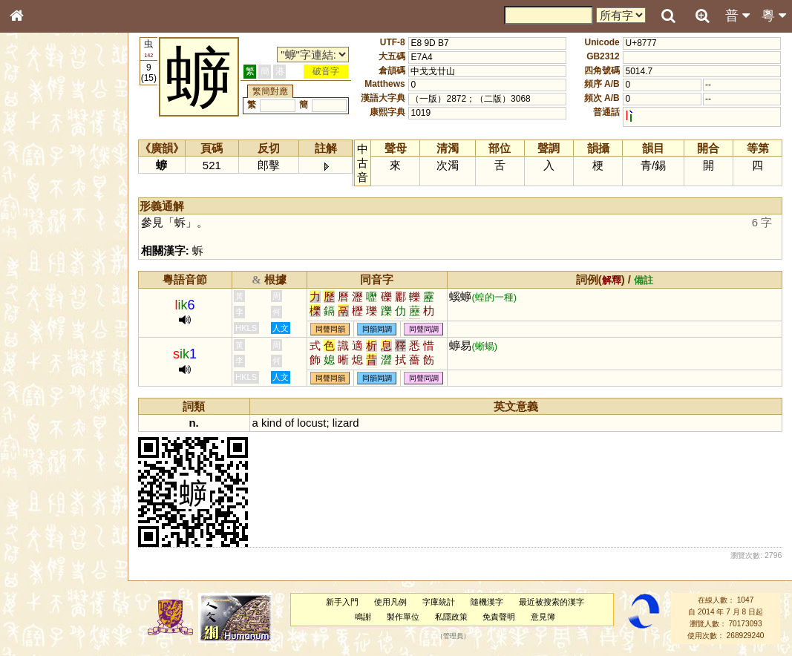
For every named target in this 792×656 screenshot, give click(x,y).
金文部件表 (41, 239)
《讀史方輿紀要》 (54, 470)
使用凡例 (390, 601)
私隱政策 (451, 616)
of (289, 422)
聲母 (30, 390)
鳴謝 (363, 616)
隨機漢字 (487, 601)
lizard (346, 422)
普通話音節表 (45, 403)
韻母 (50, 390)
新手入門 (342, 601)
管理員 (453, 636)
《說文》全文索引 (54, 456)
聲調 (70, 390)
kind (271, 422)
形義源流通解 (45, 252)
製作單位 (403, 616)
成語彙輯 (36, 483)
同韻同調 (377, 329)
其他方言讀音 (45, 417)
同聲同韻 (330, 329)
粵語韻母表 (41, 318)
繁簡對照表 (41, 496)
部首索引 (36, 198)
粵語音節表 (41, 291)
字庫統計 (438, 601)
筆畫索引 (36, 211)
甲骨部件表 (41, 225)
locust (311, 422)
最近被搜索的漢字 (551, 601)
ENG (65, 164)
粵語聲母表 (41, 304)
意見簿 (543, 616)
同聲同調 (424, 329)
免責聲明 (498, 616)
